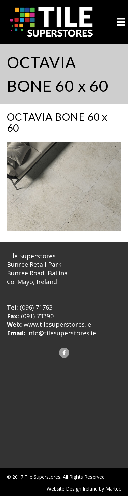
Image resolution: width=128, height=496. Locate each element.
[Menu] (121, 21)
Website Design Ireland (72, 488)
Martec (113, 488)
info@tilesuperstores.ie (61, 333)
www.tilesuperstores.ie (57, 324)
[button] (64, 353)
